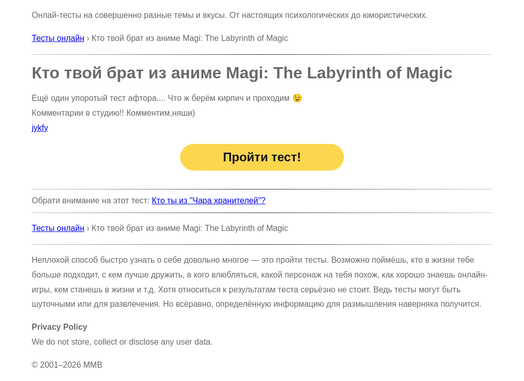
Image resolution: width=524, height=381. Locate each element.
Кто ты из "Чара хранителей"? (209, 200)
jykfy (40, 127)
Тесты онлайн (58, 38)
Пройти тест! (262, 157)
